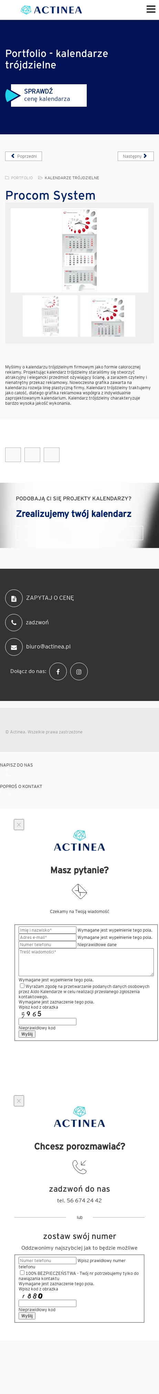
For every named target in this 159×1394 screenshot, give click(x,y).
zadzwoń (27, 622)
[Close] (19, 824)
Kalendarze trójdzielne (72, 177)
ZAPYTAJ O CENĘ (39, 598)
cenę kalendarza (37, 95)
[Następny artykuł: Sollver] (136, 156)
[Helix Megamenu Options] (151, 8)
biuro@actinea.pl (38, 647)
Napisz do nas (79, 533)
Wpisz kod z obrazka (38, 1007)
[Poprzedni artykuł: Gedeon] (23, 156)
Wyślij (27, 1034)
